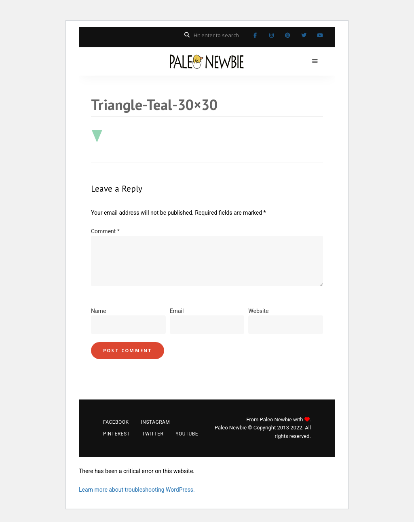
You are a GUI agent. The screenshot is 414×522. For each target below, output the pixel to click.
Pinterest (287, 35)
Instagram (271, 35)
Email (177, 311)
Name (98, 311)
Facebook (255, 35)
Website (258, 311)
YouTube (320, 35)
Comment (105, 231)
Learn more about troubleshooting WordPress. (137, 489)
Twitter (304, 35)
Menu (315, 61)
